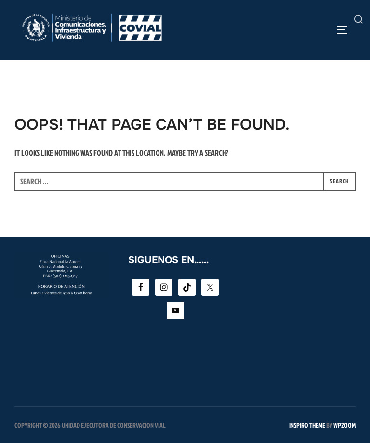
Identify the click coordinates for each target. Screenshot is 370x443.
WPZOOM (344, 425)
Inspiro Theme (307, 425)
